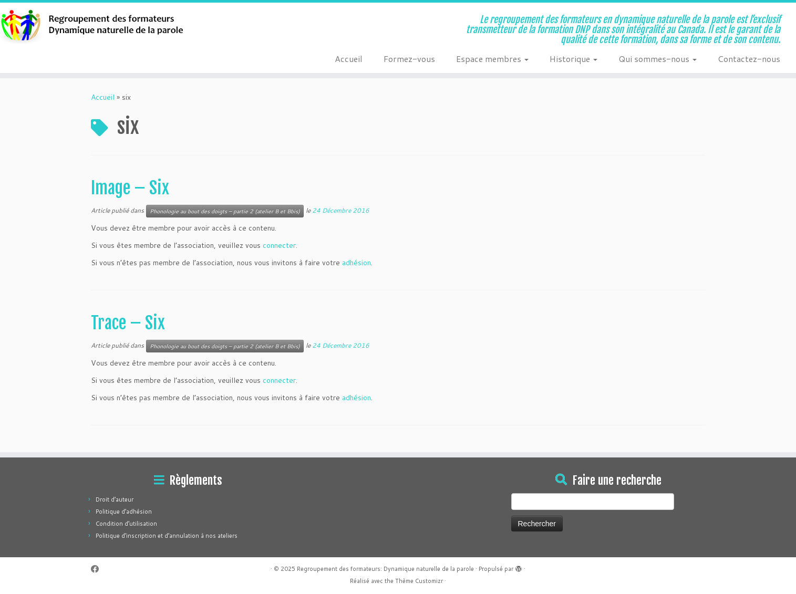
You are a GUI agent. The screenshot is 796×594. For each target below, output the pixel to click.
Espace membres (492, 59)
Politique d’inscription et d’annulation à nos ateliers (166, 536)
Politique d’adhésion (124, 511)
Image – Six (130, 188)
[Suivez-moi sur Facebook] (98, 569)
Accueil (349, 59)
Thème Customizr (419, 581)
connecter (279, 245)
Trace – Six (128, 323)
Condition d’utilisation (126, 523)
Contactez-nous (749, 59)
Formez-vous (409, 59)
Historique (573, 59)
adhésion (356, 262)
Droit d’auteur (114, 499)
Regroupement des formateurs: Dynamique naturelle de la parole (385, 569)
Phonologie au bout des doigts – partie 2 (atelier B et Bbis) (225, 211)
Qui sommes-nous (657, 59)
